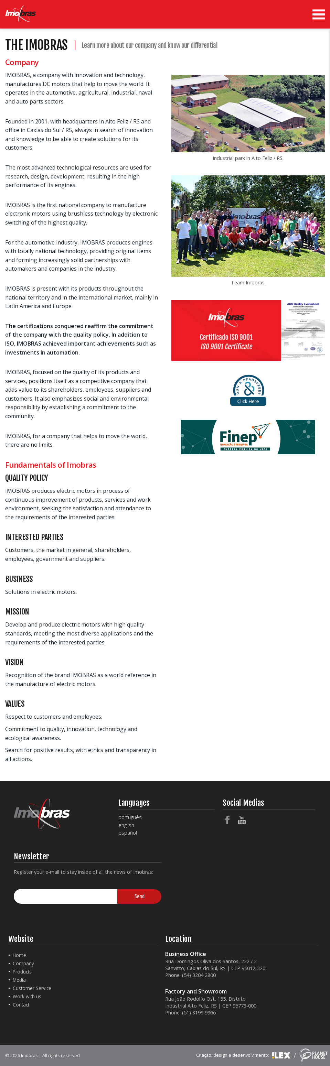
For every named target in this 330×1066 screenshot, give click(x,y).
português (130, 817)
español (127, 832)
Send (140, 896)
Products (22, 971)
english (126, 825)
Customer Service (32, 988)
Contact (21, 1004)
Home (19, 955)
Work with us (27, 996)
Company (23, 963)
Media (19, 980)
